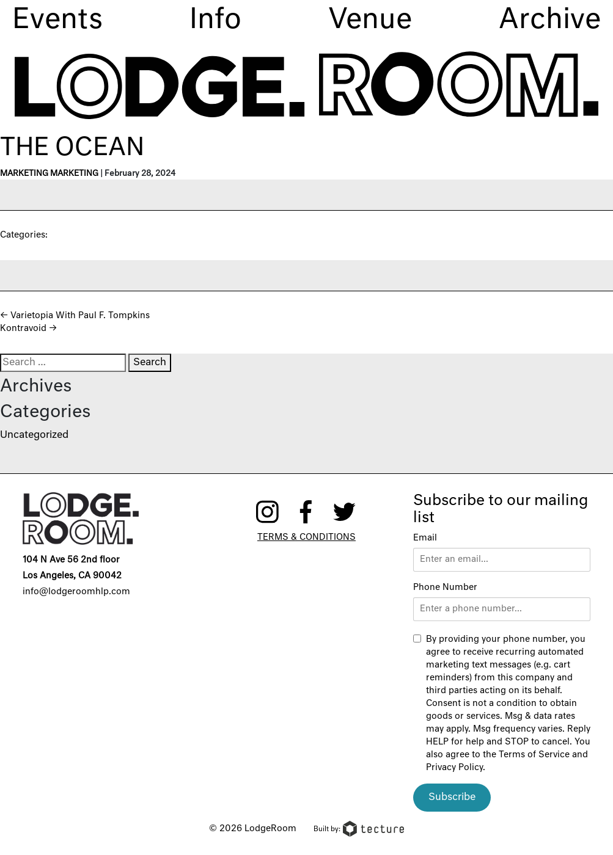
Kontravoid (28, 328)
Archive (550, 20)
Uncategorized (34, 435)
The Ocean (72, 148)
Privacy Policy (454, 767)
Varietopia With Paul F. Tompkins (75, 315)
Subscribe (451, 797)
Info (215, 20)
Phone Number (445, 587)
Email (425, 538)
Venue (370, 20)
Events (57, 20)
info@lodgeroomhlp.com (76, 592)
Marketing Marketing (49, 174)
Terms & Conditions (306, 537)
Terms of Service (534, 755)
